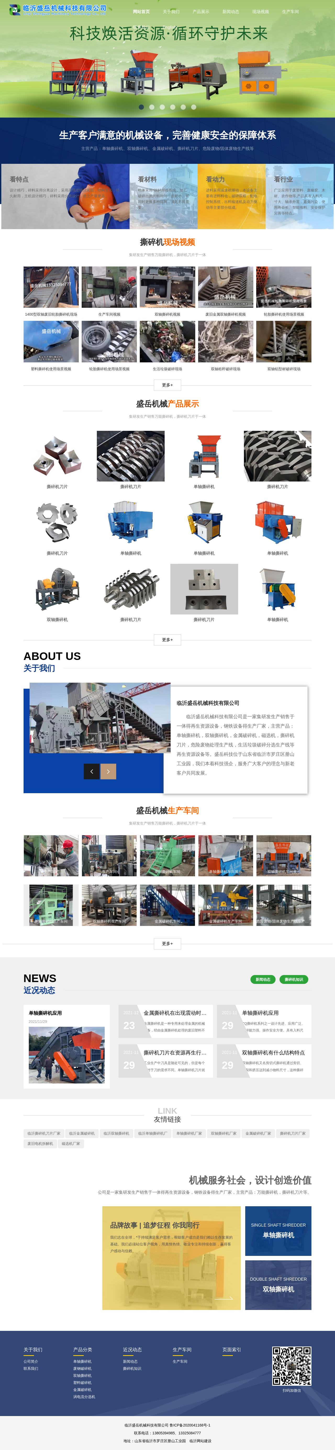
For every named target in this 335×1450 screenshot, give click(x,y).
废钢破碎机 (82, 1368)
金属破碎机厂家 (258, 1133)
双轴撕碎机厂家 (224, 1133)
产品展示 (201, 11)
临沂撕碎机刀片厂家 (43, 1133)
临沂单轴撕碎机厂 (153, 1133)
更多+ (167, 385)
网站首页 (141, 11)
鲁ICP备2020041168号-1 (190, 1425)
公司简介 (31, 1361)
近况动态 (132, 1349)
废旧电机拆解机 (40, 1143)
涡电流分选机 (84, 1397)
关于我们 (171, 11)
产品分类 (82, 1349)
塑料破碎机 (82, 1383)
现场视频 (260, 11)
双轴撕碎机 (82, 1375)
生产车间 (290, 11)
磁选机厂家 (71, 1143)
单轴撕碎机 (82, 1361)
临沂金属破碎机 (82, 1133)
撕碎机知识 (294, 979)
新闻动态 (230, 11)
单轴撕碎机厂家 (189, 1133)
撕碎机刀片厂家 (293, 1133)
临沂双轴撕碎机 (116, 1133)
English (169, 27)
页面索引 (231, 1349)
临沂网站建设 (200, 1441)
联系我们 (141, 27)
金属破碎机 (82, 1390)
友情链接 (167, 1119)
